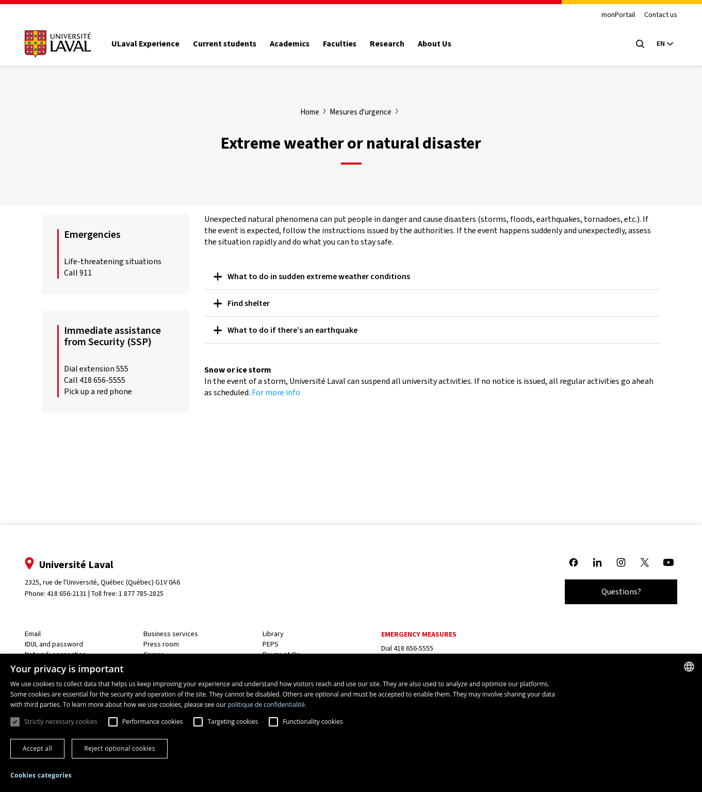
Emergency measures (418, 634)
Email (37, 634)
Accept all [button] (37, 748)
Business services (173, 634)
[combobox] (689, 666)
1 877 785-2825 (145, 594)
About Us (438, 44)
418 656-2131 (71, 594)
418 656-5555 (413, 648)
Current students (228, 44)
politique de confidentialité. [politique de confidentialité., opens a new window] (266, 704)
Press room (164, 644)
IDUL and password (58, 644)
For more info (276, 392)
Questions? (617, 591)
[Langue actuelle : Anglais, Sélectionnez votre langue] (660, 43)
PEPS (272, 644)
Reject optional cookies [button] (119, 748)
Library (274, 634)
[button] (41, 775)
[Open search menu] (636, 43)
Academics (294, 44)
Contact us (656, 15)
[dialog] (351, 723)
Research (391, 44)
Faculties (344, 44)
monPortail (614, 15)
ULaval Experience (150, 44)
